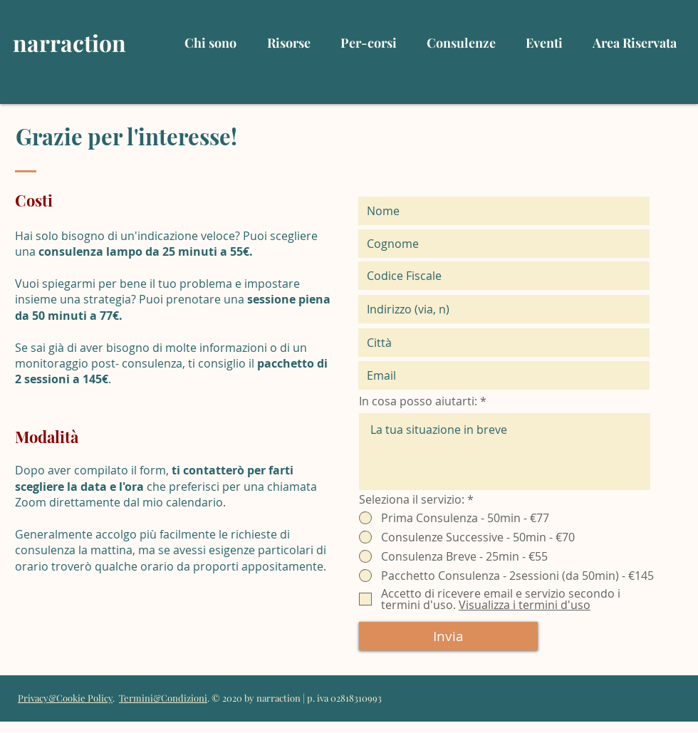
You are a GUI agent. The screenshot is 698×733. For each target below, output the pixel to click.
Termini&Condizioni (163, 698)
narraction (69, 42)
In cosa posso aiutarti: (418, 401)
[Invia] (448, 636)
